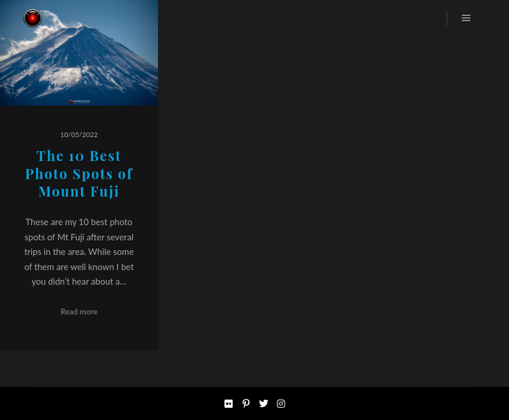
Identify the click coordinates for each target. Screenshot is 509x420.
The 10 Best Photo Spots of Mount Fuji (79, 173)
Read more (79, 311)
